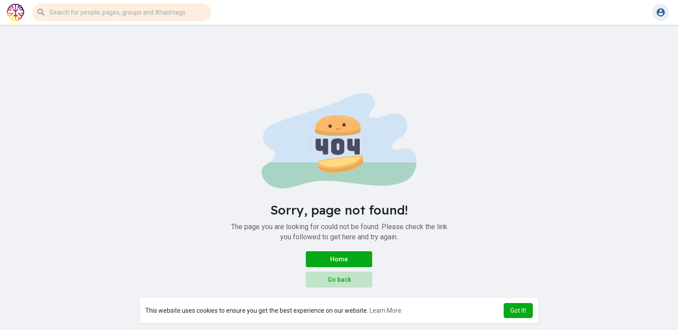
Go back (339, 279)
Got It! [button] (518, 310)
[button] (121, 12)
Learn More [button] (385, 310)
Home (339, 259)
